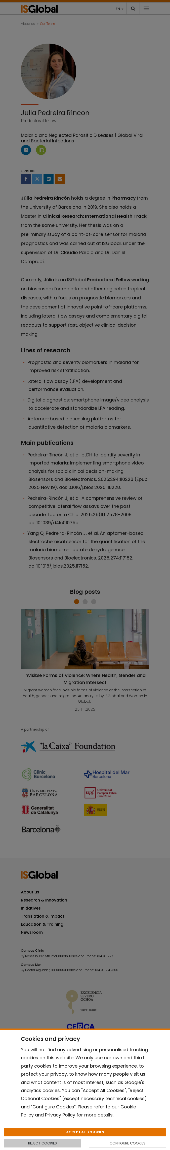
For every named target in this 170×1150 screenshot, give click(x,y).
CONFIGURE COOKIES (127, 1143)
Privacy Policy (60, 1115)
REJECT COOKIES (42, 1143)
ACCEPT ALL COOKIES (85, 1132)
